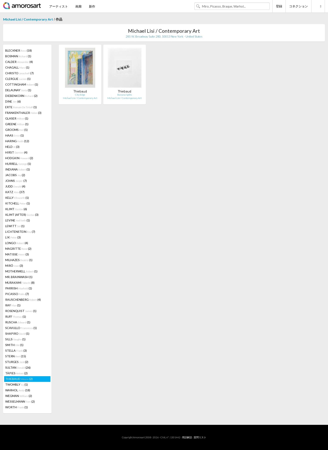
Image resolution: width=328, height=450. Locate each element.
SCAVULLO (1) (21, 328)
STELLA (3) (16, 350)
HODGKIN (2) (19, 158)
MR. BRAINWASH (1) (18, 277)
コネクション (298, 6)
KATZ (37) (14, 192)
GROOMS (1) (16, 129)
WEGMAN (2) (18, 396)
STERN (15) (15, 356)
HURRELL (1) (18, 163)
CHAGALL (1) (17, 67)
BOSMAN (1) (18, 56)
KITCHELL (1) (17, 203)
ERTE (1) (21, 107)
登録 (279, 6)
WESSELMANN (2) (20, 401)
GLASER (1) (16, 118)
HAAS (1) (14, 135)
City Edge (80, 94)
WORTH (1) (16, 407)
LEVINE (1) (17, 220)
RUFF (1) (15, 316)
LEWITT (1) (14, 226)
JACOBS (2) (15, 175)
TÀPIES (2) (16, 373)
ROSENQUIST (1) (20, 311)
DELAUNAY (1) (18, 90)
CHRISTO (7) (19, 73)
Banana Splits (124, 94)
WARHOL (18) (17, 390)
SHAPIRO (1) (17, 333)
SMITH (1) (14, 345)
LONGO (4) (16, 243)
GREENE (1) (16, 124)
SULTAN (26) (18, 367)
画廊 (78, 6)
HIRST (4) (16, 152)
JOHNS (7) (16, 180)
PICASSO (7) (17, 294)
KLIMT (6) (16, 209)
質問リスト (200, 437)
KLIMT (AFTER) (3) (21, 214)
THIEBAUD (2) (19, 379)
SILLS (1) (15, 339)
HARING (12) (17, 141)
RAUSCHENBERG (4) (23, 299)
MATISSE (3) (17, 254)
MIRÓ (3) (14, 265)
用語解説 (187, 437)
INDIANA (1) (17, 169)
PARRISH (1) (18, 288)
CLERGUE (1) (18, 79)
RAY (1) (12, 305)
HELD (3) (12, 146)
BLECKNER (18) (18, 50)
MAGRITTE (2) (18, 248)
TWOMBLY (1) (16, 384)
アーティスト (58, 6)
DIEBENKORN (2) (21, 96)
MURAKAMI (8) (20, 282)
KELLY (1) (17, 197)
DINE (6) (13, 101)
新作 (92, 6)
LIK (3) (13, 237)
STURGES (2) (16, 362)
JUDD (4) (15, 186)
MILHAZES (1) (18, 260)
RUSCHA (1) (17, 322)
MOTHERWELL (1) (21, 271)
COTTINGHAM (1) (21, 84)
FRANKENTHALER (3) (23, 112)
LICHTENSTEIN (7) (20, 231)
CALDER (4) (19, 62)
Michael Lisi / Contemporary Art (28, 19)
